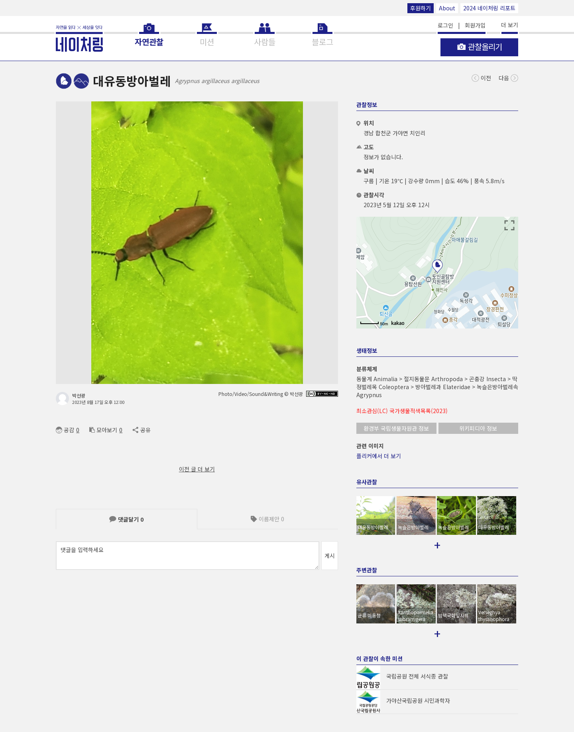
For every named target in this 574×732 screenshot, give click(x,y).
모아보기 (103, 430)
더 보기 (509, 25)
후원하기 (420, 8)
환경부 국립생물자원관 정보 (396, 428)
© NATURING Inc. (74, 703)
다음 (508, 77)
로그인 (445, 25)
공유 (141, 430)
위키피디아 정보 (478, 428)
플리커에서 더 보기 (378, 456)
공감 (65, 430)
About (447, 8)
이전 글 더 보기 (197, 469)
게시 (329, 556)
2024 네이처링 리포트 (489, 8)
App (141, 703)
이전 (481, 77)
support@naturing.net (320, 703)
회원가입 (475, 25)
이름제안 (267, 519)
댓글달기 (126, 519)
